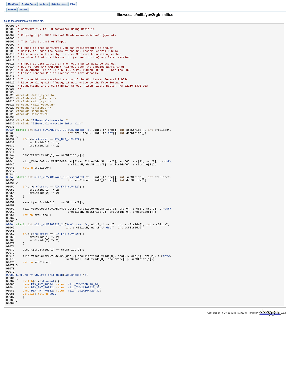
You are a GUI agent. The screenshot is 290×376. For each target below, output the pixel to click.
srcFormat (40, 162)
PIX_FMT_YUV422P (66, 162)
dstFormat (47, 333)
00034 (10, 151)
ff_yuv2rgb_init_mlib (46, 325)
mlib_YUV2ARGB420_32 (50, 151)
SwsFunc (22, 325)
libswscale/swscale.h (49, 140)
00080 (10, 325)
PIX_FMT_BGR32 (42, 340)
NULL (52, 348)
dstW (167, 189)
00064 (10, 264)
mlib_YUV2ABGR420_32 (50, 208)
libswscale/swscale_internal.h (57, 143)
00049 (10, 208)
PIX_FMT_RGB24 (42, 336)
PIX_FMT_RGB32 (42, 344)
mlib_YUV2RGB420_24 (49, 264)
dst (110, 155)
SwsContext (76, 151)
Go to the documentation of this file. (24, 21)
